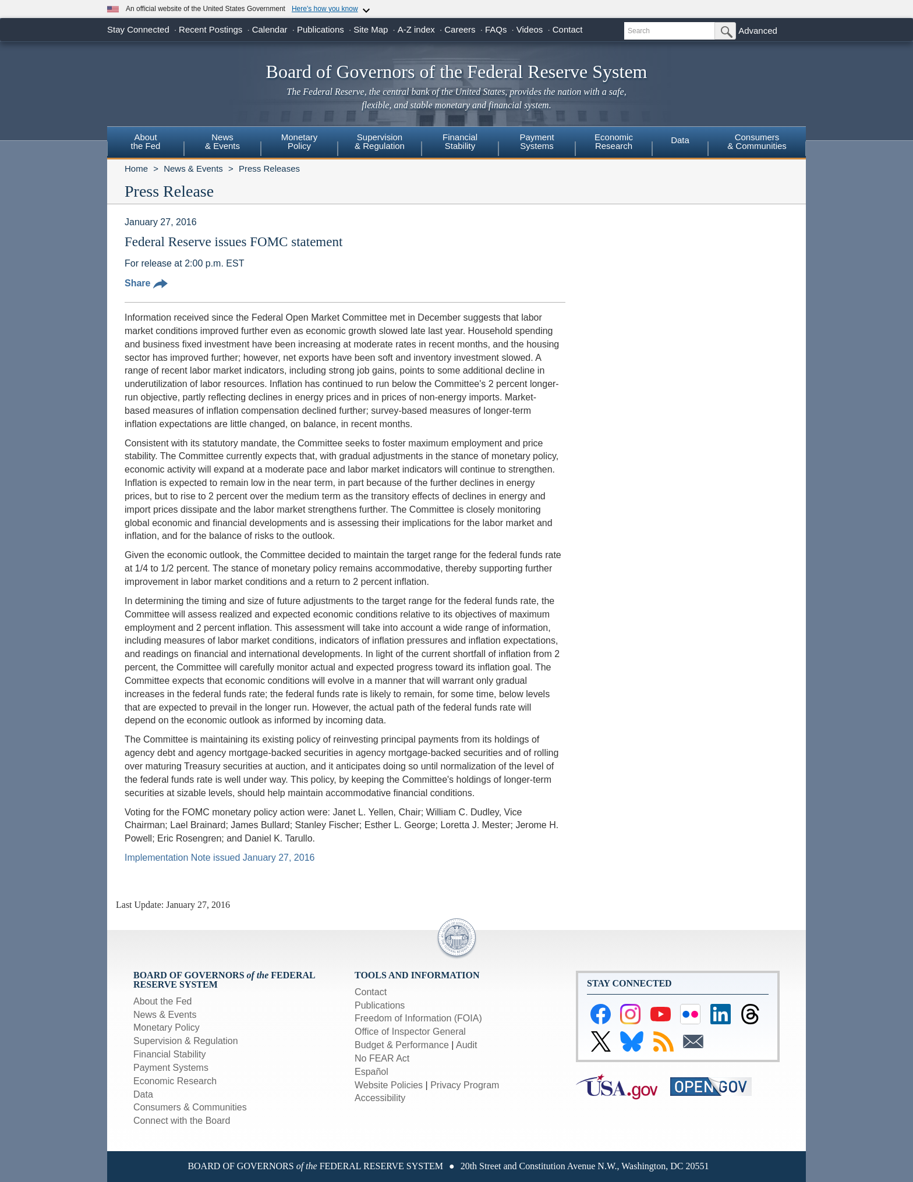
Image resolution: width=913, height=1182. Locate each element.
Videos (529, 29)
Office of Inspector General (410, 1032)
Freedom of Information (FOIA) (418, 1018)
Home (136, 168)
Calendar (270, 29)
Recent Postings (210, 29)
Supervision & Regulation (185, 1041)
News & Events (193, 168)
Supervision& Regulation (380, 141)
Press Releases (269, 168)
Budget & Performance (402, 1045)
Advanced (757, 31)
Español (371, 1072)
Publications (320, 29)
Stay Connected (138, 29)
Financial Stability (169, 1054)
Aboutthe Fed (146, 141)
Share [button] (146, 283)
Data (680, 140)
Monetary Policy (166, 1027)
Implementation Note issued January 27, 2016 (219, 857)
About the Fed (162, 1001)
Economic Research (175, 1081)
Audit (466, 1045)
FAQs (496, 29)
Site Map (370, 29)
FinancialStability (460, 141)
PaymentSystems (536, 141)
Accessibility (380, 1098)
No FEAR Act (382, 1058)
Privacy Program (464, 1085)
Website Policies (389, 1085)
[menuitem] (145, 143)
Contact (568, 29)
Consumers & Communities (757, 141)
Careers (459, 29)
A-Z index (416, 29)
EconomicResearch (613, 141)
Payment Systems (170, 1068)
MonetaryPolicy (299, 141)
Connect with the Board (181, 1121)
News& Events (222, 141)
